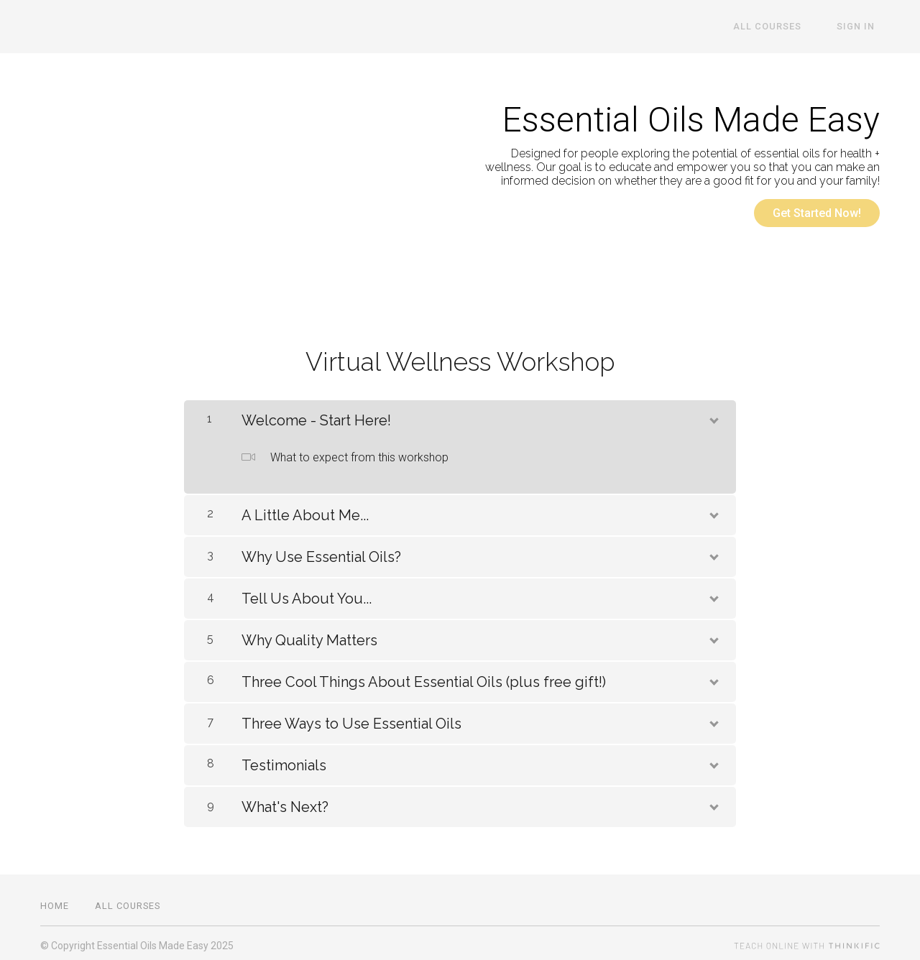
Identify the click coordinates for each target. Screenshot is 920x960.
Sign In (861, 27)
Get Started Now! (817, 213)
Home (54, 900)
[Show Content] (713, 413)
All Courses (782, 27)
